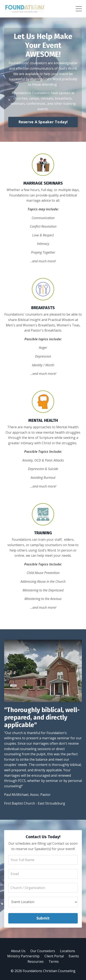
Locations (67, 951)
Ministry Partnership (23, 956)
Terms (54, 961)
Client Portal (54, 956)
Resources (35, 961)
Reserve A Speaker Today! (43, 121)
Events (74, 956)
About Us (18, 951)
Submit (43, 918)
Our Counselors (42, 951)
